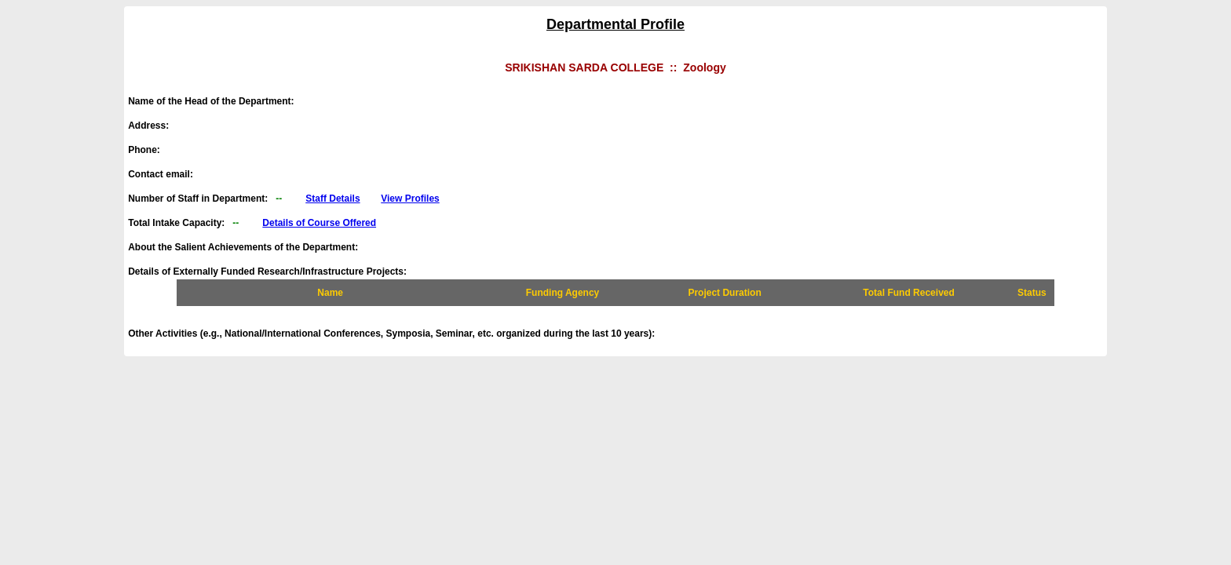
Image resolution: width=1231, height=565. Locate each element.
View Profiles (410, 198)
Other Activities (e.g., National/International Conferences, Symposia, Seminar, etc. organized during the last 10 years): (395, 333)
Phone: (148, 149)
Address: (152, 125)
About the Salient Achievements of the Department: (247, 247)
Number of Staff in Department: (284, 198)
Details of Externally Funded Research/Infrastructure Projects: (267, 271)
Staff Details (332, 198)
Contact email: (164, 174)
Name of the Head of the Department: (214, 101)
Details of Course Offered (319, 222)
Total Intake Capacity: (252, 222)
